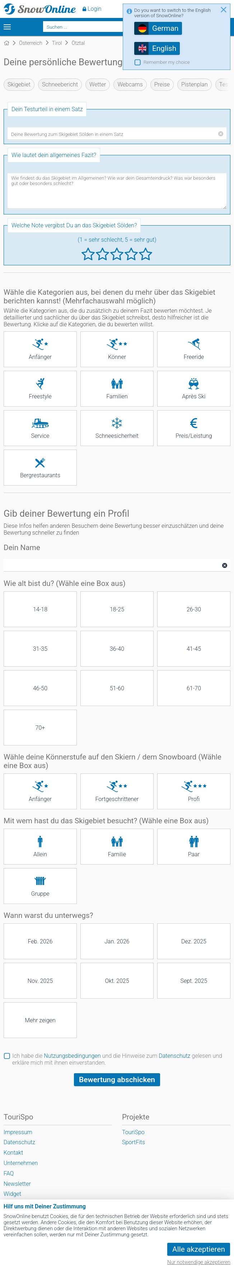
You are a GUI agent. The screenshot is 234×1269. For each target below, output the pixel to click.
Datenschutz (174, 1055)
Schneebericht (60, 84)
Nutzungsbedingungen (72, 1055)
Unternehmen (21, 1163)
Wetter (97, 84)
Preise (162, 84)
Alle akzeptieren (198, 1249)
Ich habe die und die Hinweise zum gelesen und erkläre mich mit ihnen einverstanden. (117, 1059)
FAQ (9, 1173)
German (165, 28)
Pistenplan (194, 84)
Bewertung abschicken (117, 1079)
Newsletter (17, 1183)
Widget (12, 1193)
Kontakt (13, 1152)
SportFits (133, 1142)
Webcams (129, 84)
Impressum (18, 1132)
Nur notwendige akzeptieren (198, 1262)
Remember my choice (167, 62)
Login (95, 8)
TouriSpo (133, 1132)
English (164, 48)
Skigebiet (19, 84)
